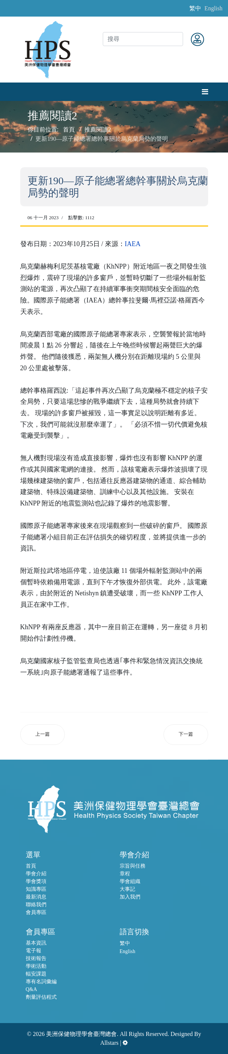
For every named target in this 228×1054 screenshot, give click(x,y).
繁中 (195, 8)
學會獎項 (36, 881)
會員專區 (36, 912)
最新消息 (36, 897)
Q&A (31, 989)
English (213, 8)
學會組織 (130, 881)
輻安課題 (36, 974)
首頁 (31, 866)
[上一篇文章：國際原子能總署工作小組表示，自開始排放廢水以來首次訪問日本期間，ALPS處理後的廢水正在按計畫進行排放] (42, 734)
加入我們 (130, 897)
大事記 (127, 889)
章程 (125, 873)
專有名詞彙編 (41, 981)
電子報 (33, 950)
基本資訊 (36, 943)
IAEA (133, 244)
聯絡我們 (36, 904)
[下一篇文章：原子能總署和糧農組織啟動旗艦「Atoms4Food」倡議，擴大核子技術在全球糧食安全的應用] (186, 734)
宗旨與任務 (132, 866)
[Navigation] (205, 92)
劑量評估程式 (41, 997)
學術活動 (36, 966)
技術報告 (36, 958)
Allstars (109, 1043)
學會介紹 (36, 873)
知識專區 (36, 889)
